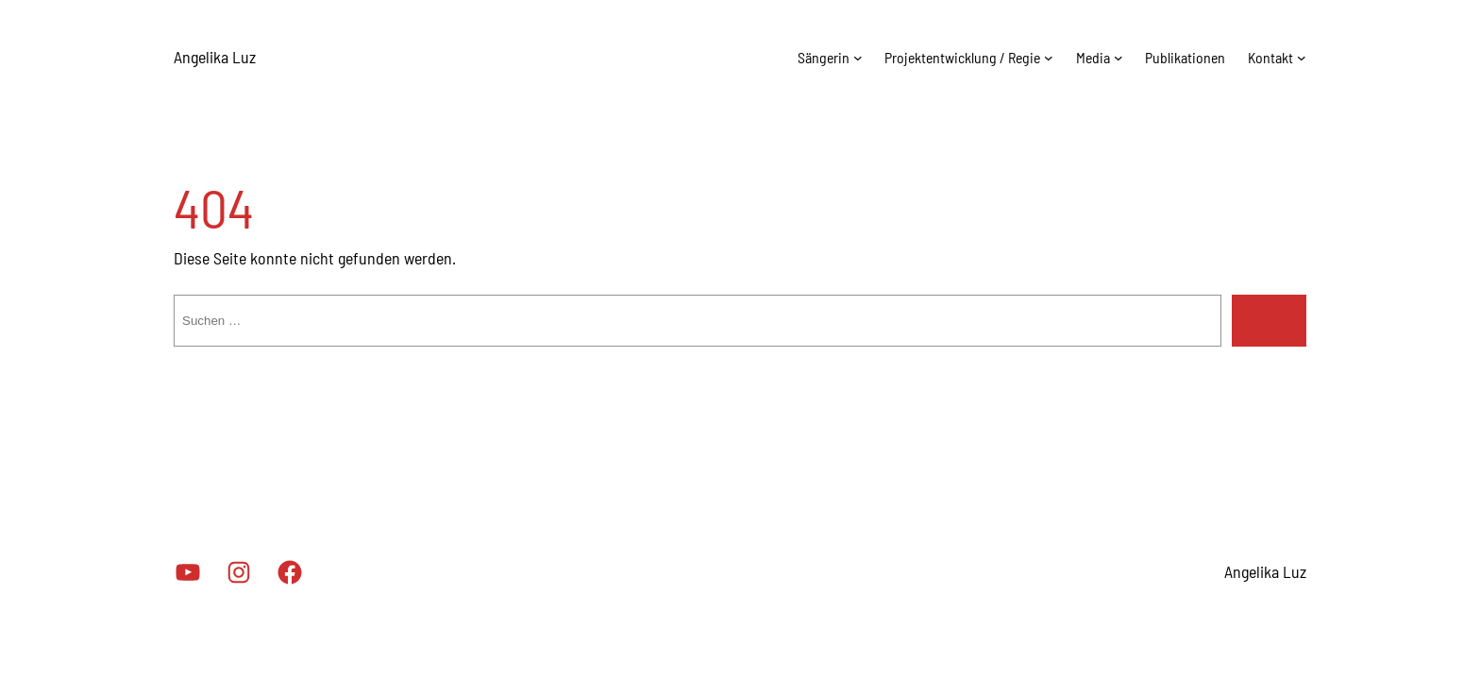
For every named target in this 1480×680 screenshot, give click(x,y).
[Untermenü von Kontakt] (1301, 57)
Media (1093, 57)
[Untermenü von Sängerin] (858, 57)
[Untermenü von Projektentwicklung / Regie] (1048, 57)
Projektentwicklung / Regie (962, 57)
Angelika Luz (215, 56)
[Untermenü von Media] (1118, 57)
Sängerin (823, 57)
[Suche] (1269, 321)
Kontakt (1270, 57)
